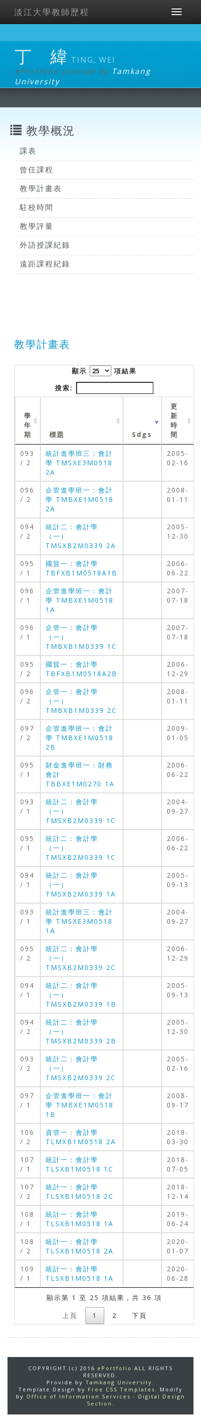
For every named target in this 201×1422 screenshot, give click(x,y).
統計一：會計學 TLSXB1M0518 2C (80, 1191)
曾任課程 (37, 169)
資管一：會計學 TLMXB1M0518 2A (81, 1137)
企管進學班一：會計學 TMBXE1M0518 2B (80, 737)
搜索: (104, 388)
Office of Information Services (78, 1396)
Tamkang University (118, 1382)
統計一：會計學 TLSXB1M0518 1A (80, 1219)
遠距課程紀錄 (45, 264)
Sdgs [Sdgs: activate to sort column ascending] (142, 434)
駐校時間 (37, 207)
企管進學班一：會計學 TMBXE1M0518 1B (80, 1105)
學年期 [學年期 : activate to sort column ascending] (27, 425)
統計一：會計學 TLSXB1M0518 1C (80, 1164)
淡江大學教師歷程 (51, 11)
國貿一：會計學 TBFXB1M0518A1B (81, 568)
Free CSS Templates (121, 1389)
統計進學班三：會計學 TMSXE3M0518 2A (79, 463)
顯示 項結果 (104, 370)
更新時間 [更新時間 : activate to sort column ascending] (174, 420)
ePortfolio (114, 1368)
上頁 (69, 1315)
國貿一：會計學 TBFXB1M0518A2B (81, 669)
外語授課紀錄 (45, 245)
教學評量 (37, 226)
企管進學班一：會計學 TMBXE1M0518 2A (80, 499)
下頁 (139, 1315)
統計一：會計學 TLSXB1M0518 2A (80, 1246)
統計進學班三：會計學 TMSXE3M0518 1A (79, 921)
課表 (28, 150)
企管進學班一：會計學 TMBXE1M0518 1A (80, 600)
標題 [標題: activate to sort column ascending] (56, 434)
